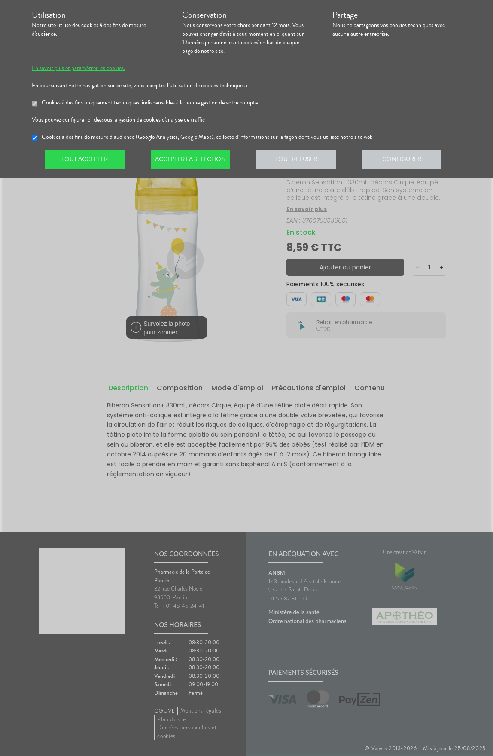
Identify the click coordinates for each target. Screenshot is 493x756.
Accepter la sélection (193, 161)
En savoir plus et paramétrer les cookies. (78, 68)
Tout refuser (300, 161)
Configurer (407, 161)
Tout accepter (85, 161)
